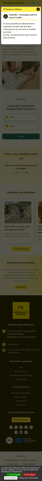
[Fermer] (38, 9)
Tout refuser (29, 475)
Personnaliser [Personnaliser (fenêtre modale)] (10, 478)
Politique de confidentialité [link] (28, 478)
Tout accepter (14, 475)
